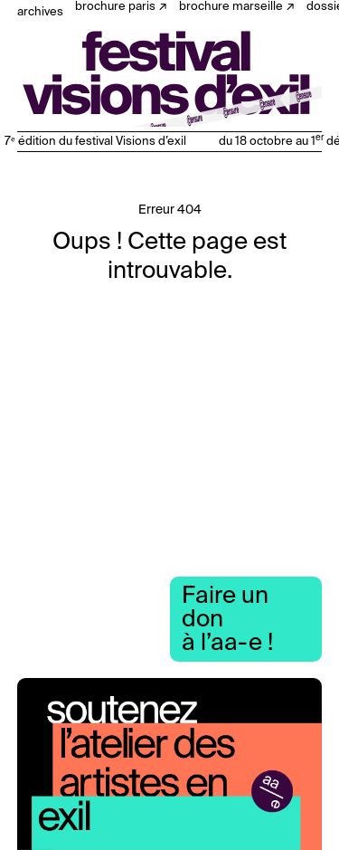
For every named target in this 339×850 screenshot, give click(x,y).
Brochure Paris (115, 7)
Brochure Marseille (231, 7)
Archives (40, 12)
